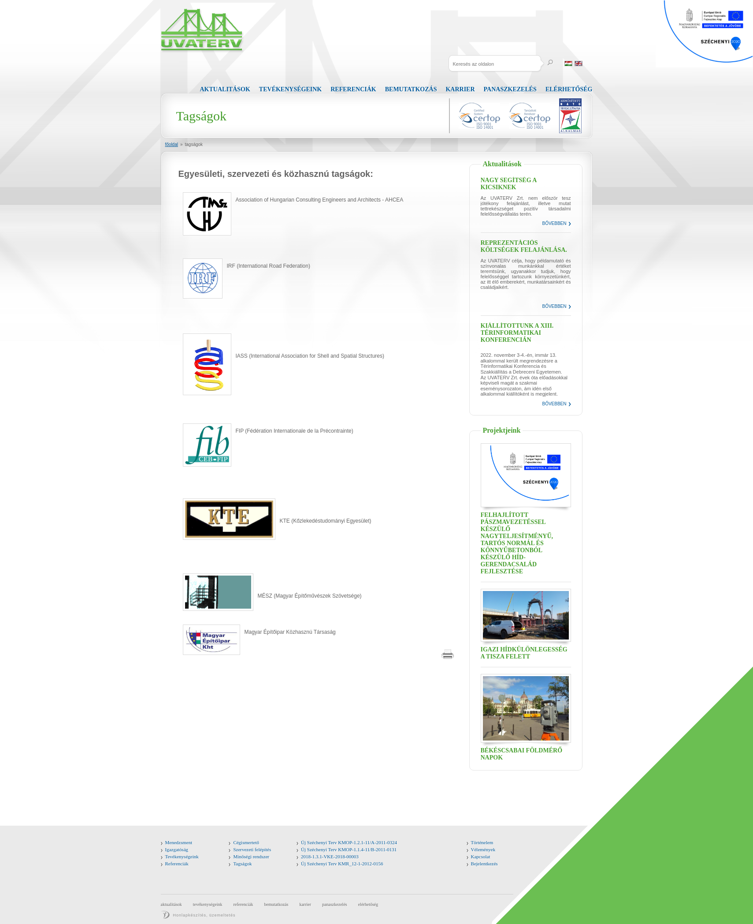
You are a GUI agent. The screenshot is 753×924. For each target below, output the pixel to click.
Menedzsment (179, 842)
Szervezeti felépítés (252, 849)
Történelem (482, 842)
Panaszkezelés (510, 89)
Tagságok (194, 144)
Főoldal (171, 144)
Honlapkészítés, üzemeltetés (204, 915)
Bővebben (554, 223)
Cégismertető (246, 842)
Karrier (460, 89)
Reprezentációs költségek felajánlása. (524, 246)
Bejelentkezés (484, 863)
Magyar (568, 63)
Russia (589, 63)
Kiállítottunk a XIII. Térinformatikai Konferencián (517, 332)
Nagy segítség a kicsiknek (509, 184)
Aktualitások (225, 89)
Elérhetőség (569, 89)
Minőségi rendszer (251, 856)
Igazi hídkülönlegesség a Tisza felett (524, 653)
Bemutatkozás (411, 89)
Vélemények (483, 849)
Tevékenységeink (290, 89)
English (578, 63)
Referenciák (353, 89)
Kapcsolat (480, 856)
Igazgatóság (177, 849)
